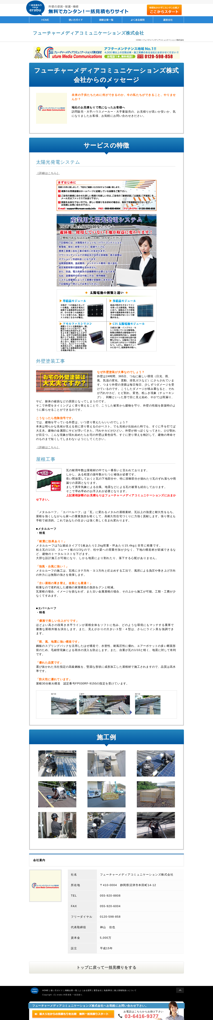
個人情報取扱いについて (125, 990)
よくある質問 (137, 19)
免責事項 (108, 990)
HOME (44, 19)
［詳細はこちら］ (48, 173)
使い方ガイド (75, 19)
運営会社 (168, 19)
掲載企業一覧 (106, 19)
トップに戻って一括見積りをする (106, 967)
